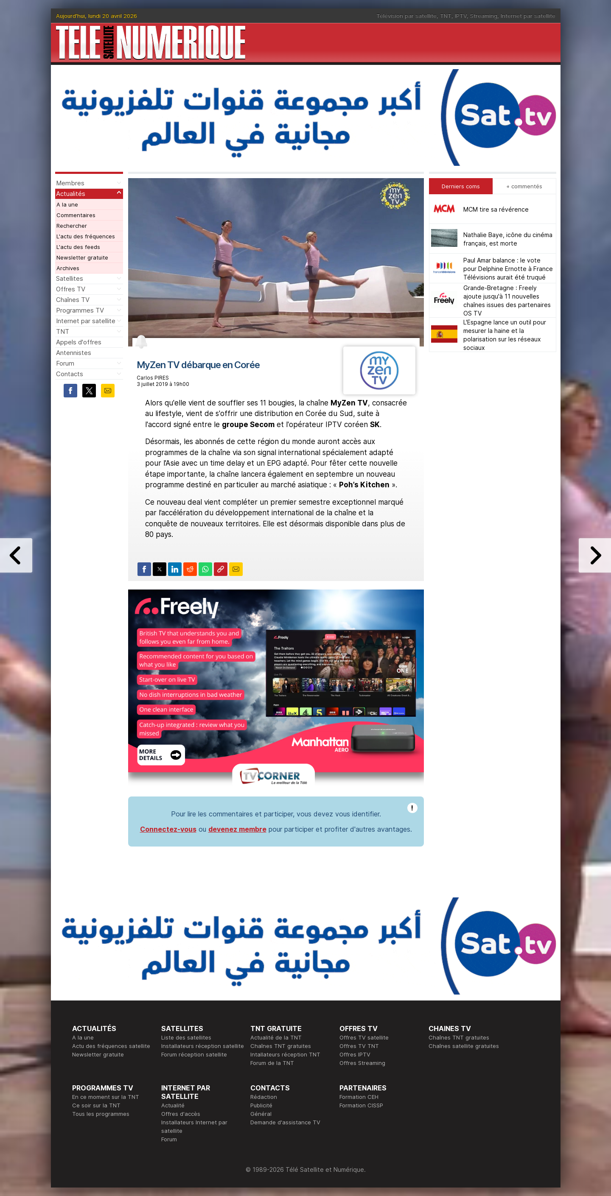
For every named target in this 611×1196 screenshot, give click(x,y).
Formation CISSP (361, 1105)
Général (261, 1113)
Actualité (173, 1105)
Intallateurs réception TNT (285, 1054)
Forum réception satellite (194, 1054)
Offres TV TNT (359, 1045)
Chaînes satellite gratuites (464, 1045)
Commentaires (75, 215)
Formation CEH (358, 1096)
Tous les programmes (100, 1113)
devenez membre (237, 829)
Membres (70, 183)
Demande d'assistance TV (285, 1122)
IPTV (461, 15)
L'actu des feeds (78, 246)
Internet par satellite (528, 15)
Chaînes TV (73, 300)
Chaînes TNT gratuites (280, 1045)
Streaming (483, 15)
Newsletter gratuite (82, 257)
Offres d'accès (180, 1113)
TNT (445, 15)
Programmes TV (80, 310)
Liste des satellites (186, 1037)
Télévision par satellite (406, 15)
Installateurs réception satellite (202, 1045)
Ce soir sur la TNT (96, 1105)
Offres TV (70, 289)
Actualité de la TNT (276, 1037)
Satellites (69, 278)
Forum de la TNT (272, 1062)
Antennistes (73, 353)
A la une (67, 204)
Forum (65, 363)
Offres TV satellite (364, 1037)
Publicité (261, 1105)
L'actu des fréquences (85, 236)
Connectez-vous (168, 829)
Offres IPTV (354, 1054)
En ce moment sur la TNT (105, 1096)
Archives (67, 268)
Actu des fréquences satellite (111, 1045)
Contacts (69, 374)
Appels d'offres (78, 342)
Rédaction (263, 1096)
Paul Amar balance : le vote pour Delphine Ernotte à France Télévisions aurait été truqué (508, 269)
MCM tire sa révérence (496, 209)
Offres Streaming (362, 1062)
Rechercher (71, 225)
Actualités (70, 194)
